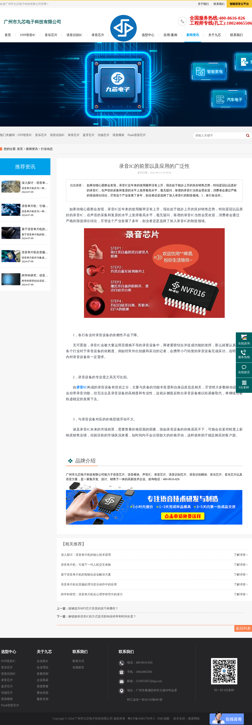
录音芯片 (98, 35)
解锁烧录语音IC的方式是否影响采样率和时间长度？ (102, 616)
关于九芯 (214, 35)
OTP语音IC (27, 35)
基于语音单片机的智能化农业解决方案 (86, 574)
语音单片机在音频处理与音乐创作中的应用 (89, 584)
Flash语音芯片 (136, 135)
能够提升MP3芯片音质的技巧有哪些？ (93, 608)
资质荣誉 (43, 686)
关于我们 (203, 3)
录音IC (81, 387)
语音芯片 (119, 474)
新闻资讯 (192, 35)
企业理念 (43, 667)
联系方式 (78, 661)
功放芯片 (103, 135)
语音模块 (118, 135)
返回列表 (243, 628)
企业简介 (43, 661)
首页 (8, 35)
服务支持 (43, 699)
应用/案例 (170, 35)
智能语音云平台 (239, 3)
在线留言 (78, 667)
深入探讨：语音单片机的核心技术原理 (86, 554)
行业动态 (47, 149)
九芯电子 (81, 474)
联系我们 (219, 3)
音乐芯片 (51, 35)
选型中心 (148, 35)
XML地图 (163, 718)
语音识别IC (74, 35)
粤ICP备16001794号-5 (141, 718)
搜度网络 (194, 718)
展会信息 (43, 692)
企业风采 (43, 680)
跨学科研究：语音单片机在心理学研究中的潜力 (92, 594)
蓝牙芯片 (88, 135)
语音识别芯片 (177, 474)
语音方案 (72, 479)
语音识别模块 (198, 474)
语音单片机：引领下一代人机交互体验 (86, 564)
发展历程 (43, 673)
